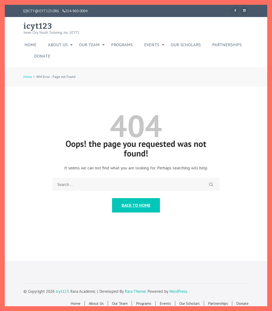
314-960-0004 (74, 11)
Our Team (89, 44)
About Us (58, 44)
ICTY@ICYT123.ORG (41, 11)
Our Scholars (186, 44)
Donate (42, 56)
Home (30, 44)
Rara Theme (135, 291)
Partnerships (227, 44)
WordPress (178, 291)
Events (151, 44)
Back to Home (136, 205)
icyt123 (37, 26)
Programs (122, 44)
